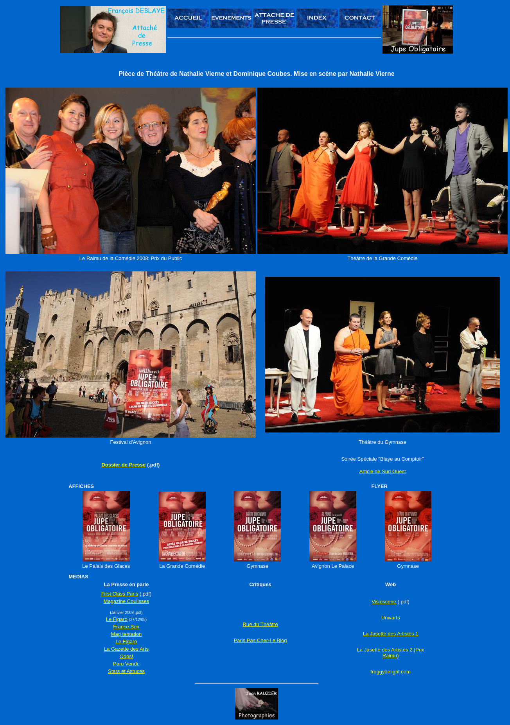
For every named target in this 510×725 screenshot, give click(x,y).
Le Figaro (117, 619)
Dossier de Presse (124, 465)
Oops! (126, 656)
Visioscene (384, 602)
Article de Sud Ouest (382, 471)
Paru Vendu (126, 664)
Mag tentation (126, 634)
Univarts (390, 618)
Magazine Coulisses (126, 601)
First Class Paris (119, 594)
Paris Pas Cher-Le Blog (260, 640)
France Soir (126, 627)
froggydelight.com (390, 672)
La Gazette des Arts (126, 649)
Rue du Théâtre (260, 624)
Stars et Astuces (126, 671)
